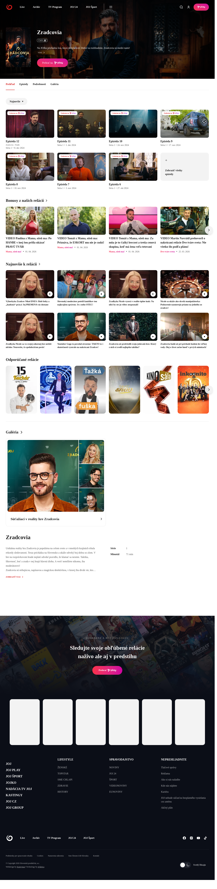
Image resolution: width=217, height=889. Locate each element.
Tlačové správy (168, 767)
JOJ (9, 764)
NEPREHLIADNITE (174, 759)
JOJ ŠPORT (16, 779)
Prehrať (107, 670)
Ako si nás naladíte (170, 779)
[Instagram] (191, 847)
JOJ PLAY (15, 772)
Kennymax (21, 876)
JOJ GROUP (17, 816)
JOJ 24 (73, 7)
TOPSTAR (62, 773)
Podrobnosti (39, 84)
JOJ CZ (12, 809)
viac (42, 52)
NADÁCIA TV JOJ (22, 794)
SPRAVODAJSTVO (121, 759)
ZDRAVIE (62, 785)
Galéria (54, 84)
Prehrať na (52, 63)
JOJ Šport (91, 7)
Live (22, 7)
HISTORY (62, 791)
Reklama (165, 773)
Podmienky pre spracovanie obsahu (19, 865)
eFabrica (41, 876)
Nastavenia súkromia (56, 865)
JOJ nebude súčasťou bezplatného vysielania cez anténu (183, 800)
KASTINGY (16, 801)
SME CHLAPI (64, 779)
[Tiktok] (205, 847)
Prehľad (10, 84)
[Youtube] (198, 847)
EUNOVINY (115, 791)
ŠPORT (113, 779)
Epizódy (23, 84)
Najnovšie (16, 101)
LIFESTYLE (65, 759)
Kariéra (165, 791)
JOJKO (12, 787)
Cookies (40, 865)
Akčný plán (167, 807)
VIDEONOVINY (118, 785)
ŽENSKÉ (62, 767)
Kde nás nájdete (169, 785)
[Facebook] (184, 847)
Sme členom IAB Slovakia (78, 865)
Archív (36, 7)
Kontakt (96, 865)
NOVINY (114, 767)
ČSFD (42, 40)
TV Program (55, 7)
